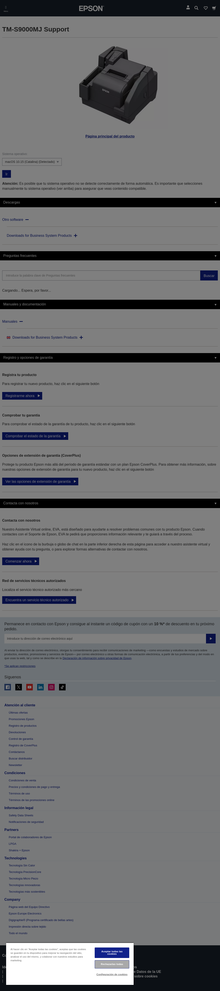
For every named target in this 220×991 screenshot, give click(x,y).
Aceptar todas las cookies (112, 952)
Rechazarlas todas (112, 964)
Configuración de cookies (111, 974)
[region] (70, 963)
